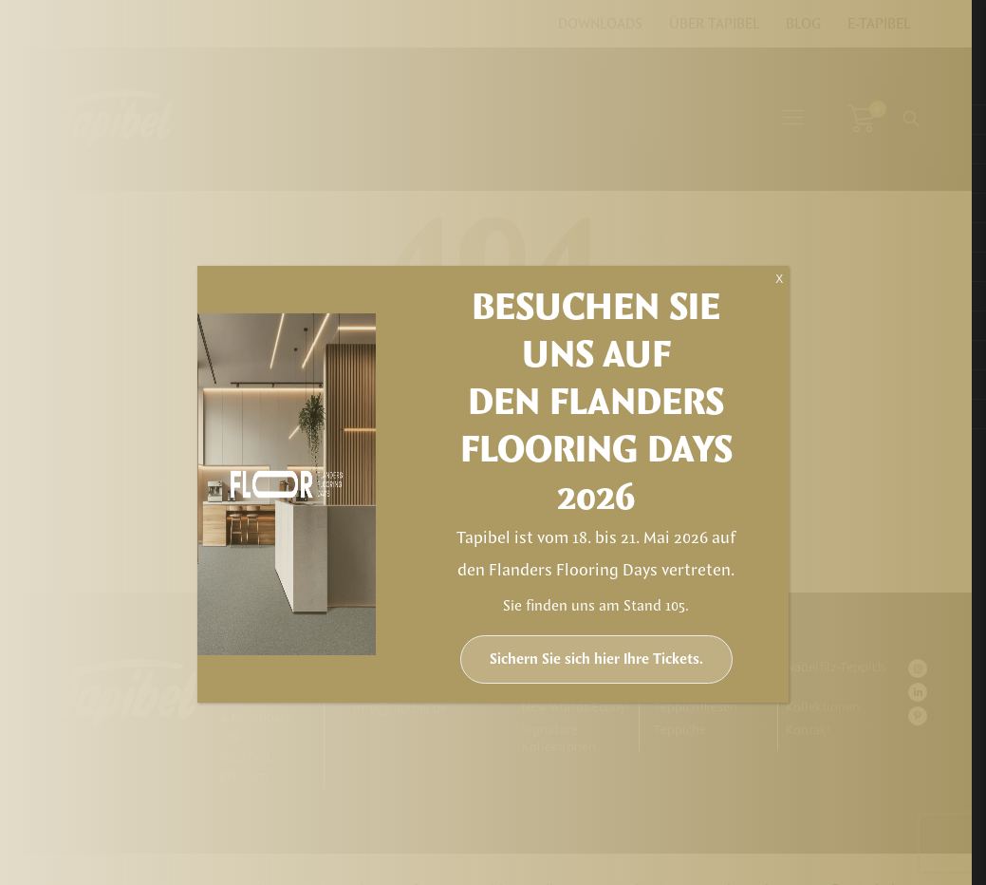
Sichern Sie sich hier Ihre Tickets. (596, 659)
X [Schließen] (779, 279)
